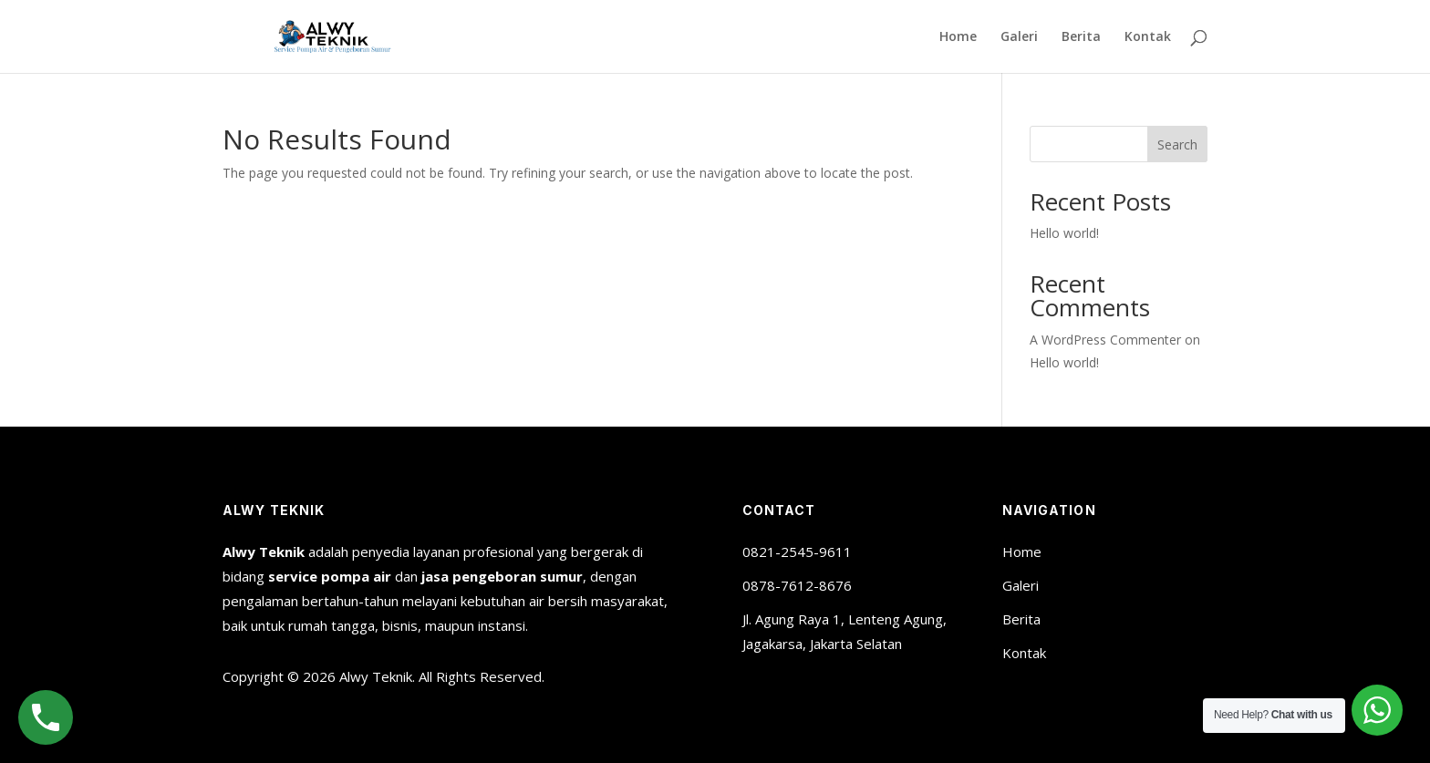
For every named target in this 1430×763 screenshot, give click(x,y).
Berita (1081, 37)
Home (958, 37)
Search (1177, 144)
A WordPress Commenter (1105, 339)
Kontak (1147, 37)
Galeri (1019, 37)
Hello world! (1064, 233)
